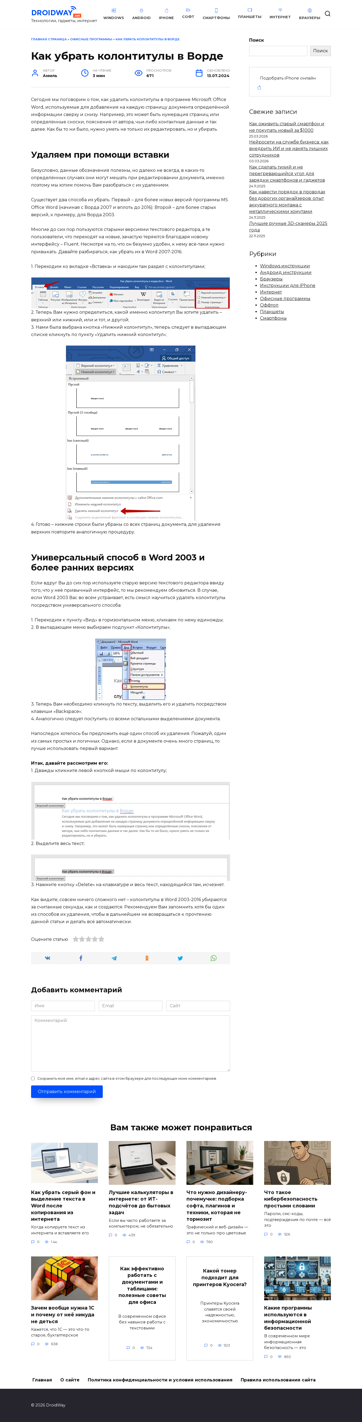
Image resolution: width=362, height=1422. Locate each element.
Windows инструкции (285, 265)
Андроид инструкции (286, 272)
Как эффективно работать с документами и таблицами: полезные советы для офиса (142, 1285)
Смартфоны (273, 318)
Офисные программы (91, 39)
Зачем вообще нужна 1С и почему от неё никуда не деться (62, 1314)
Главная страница (49, 39)
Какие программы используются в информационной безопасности (288, 1318)
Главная (42, 1380)
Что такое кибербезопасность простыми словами (291, 1199)
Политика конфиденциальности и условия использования (160, 1380)
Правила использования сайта (278, 1380)
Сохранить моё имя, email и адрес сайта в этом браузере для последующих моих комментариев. (127, 1078)
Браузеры (271, 279)
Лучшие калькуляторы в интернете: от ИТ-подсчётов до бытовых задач (141, 1202)
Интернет (271, 292)
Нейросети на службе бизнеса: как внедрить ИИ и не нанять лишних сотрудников (289, 148)
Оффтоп (269, 305)
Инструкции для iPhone (287, 285)
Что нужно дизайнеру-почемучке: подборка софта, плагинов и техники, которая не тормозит (216, 1205)
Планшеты (272, 311)
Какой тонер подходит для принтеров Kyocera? (220, 1277)
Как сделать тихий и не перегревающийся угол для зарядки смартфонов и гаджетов (287, 173)
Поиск (256, 40)
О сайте (70, 1380)
